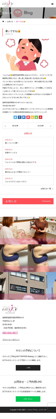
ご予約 (28, 368)
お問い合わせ (28, 399)
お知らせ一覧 (46, 188)
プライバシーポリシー (11, 340)
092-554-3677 (10, 332)
